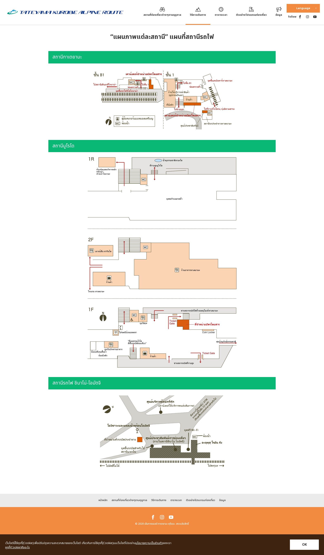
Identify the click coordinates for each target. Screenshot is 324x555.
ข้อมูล (222, 500)
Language (303, 8)
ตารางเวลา (176, 500)
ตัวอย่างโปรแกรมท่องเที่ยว (200, 500)
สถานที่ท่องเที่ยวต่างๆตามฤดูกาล (129, 500)
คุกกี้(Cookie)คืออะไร (17, 547)
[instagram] (307, 17)
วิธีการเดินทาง (158, 500)
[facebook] (300, 17)
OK (304, 544)
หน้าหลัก (103, 500)
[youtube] (315, 17)
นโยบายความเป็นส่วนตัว (149, 543)
